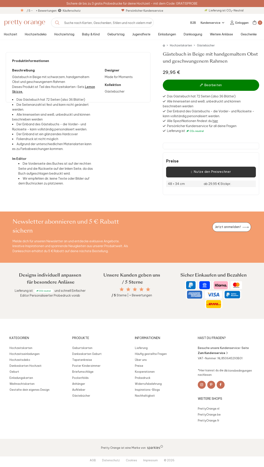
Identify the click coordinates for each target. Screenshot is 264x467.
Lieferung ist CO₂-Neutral (224, 10)
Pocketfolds (80, 377)
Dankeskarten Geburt (87, 354)
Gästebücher (206, 45)
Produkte (80, 338)
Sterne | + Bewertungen (132, 295)
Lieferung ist (176, 131)
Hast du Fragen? (212, 338)
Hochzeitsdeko (36, 34)
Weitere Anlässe (221, 34)
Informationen (147, 338)
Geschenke (249, 34)
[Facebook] (221, 385)
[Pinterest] (211, 385)
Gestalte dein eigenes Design (29, 389)
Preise (172, 161)
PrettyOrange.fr (208, 420)
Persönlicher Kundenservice (142, 10)
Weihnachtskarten (22, 383)
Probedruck (142, 377)
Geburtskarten (82, 348)
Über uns (141, 359)
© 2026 (169, 460)
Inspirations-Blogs (147, 389)
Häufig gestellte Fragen (151, 354)
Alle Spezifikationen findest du (192, 121)
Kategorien (19, 338)
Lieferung (141, 348)
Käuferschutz (72, 10)
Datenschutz (111, 460)
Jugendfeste (141, 34)
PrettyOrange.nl (208, 408)
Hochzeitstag (64, 34)
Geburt (14, 371)
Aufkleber (78, 389)
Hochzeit (10, 34)
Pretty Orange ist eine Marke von (132, 447)
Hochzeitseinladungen (24, 354)
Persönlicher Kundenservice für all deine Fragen (201, 126)
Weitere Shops (210, 399)
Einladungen (167, 34)
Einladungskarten (21, 377)
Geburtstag (116, 34)
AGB (93, 460)
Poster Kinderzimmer (86, 365)
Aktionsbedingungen (238, 370)
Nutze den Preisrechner (211, 172)
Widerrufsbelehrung (148, 383)
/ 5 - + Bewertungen (42, 10)
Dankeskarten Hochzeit (25, 365)
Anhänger (78, 383)
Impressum (150, 460)
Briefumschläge (83, 371)
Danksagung (193, 34)
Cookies (131, 460)
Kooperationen (145, 371)
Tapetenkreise (82, 359)
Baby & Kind (91, 34)
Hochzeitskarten (181, 45)
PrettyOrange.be (209, 414)
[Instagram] (202, 385)
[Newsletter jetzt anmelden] (231, 227)
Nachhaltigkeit (145, 395)
